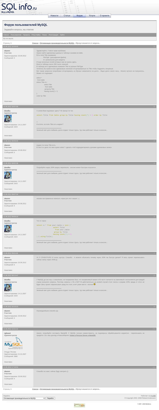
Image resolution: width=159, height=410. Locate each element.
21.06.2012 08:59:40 (10, 141)
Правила (26, 35)
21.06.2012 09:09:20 (10, 217)
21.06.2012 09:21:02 (10, 253)
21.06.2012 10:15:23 (10, 307)
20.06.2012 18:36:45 (10, 46)
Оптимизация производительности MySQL (57, 43)
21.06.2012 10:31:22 (10, 329)
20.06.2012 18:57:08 (10, 106)
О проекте (104, 16)
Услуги (92, 16)
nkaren (7, 51)
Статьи (67, 16)
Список (6, 35)
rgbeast (7, 333)
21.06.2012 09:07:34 (10, 194)
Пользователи (16, 35)
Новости (54, 16)
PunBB (153, 396)
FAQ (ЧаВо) (36, 35)
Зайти (62, 35)
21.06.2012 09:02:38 (10, 163)
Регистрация (53, 35)
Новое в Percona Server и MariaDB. (83, 335)
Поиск (44, 35)
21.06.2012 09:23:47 (10, 275)
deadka (7, 111)
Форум (80, 16)
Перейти (29, 397)
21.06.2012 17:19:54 (10, 367)
